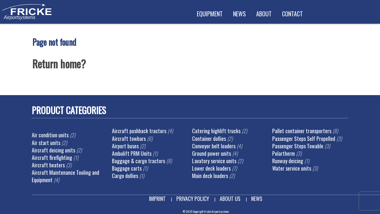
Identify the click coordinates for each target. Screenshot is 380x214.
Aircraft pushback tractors (139, 131)
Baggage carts (127, 168)
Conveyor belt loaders (213, 146)
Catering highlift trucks (216, 131)
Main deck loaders (210, 176)
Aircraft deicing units (53, 150)
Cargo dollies (125, 176)
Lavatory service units (214, 161)
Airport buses (125, 146)
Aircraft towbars (129, 138)
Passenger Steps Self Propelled (303, 138)
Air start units (46, 143)
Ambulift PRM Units (131, 153)
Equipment (210, 13)
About (264, 13)
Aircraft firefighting (52, 157)
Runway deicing (287, 161)
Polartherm (283, 153)
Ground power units (211, 153)
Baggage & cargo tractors (138, 161)
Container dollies (209, 138)
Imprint (157, 198)
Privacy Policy (192, 198)
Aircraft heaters (48, 165)
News (239, 13)
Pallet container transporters (301, 131)
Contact (292, 13)
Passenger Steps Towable (297, 146)
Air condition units (50, 135)
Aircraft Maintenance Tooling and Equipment (65, 176)
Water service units (291, 168)
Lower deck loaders (211, 168)
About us (230, 198)
